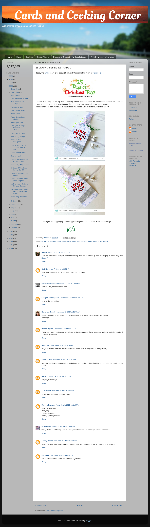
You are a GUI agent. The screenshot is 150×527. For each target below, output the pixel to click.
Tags (90, 241)
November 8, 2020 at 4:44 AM (65, 329)
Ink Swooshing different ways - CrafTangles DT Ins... (19, 191)
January (14, 227)
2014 (11, 248)
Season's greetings (18, 136)
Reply (44, 261)
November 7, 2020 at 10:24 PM (68, 283)
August (14, 207)
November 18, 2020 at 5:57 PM (61, 455)
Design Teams (43, 57)
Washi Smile (15, 114)
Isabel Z (45, 376)
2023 (11, 76)
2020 (11, 86)
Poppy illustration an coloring (18, 118)
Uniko (47, 73)
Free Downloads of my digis (102, 57)
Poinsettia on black (18, 133)
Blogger (88, 521)
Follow (131, 119)
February (14, 224)
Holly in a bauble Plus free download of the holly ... (19, 147)
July (13, 211)
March (13, 221)
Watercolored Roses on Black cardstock (19, 160)
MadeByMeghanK (49, 283)
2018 (11, 235)
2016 (11, 242)
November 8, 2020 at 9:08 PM (63, 391)
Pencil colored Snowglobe (16, 141)
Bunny (44, 252)
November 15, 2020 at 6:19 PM (65, 441)
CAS (69, 241)
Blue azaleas (15, 95)
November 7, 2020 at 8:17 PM (59, 252)
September (15, 204)
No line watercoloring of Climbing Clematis (19, 185)
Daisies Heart (16, 156)
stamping (83, 241)
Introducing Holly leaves (20, 164)
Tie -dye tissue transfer (19, 98)
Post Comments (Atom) (54, 511)
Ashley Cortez (47, 441)
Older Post (117, 505)
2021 (11, 83)
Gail (43, 269)
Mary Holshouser (48, 405)
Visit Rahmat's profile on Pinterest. (134, 163)
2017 (11, 238)
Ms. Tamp (45, 455)
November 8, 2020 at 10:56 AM (61, 345)
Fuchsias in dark (17, 107)
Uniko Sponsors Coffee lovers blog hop (19, 180)
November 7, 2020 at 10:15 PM (57, 269)
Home (9, 57)
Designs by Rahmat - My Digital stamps (69, 57)
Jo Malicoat (46, 391)
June (13, 214)
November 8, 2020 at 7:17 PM (60, 376)
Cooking (29, 57)
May (13, 217)
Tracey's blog (97, 73)
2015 (11, 245)
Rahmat (135, 128)
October (14, 201)
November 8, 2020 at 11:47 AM (64, 360)
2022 (11, 79)
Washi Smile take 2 (18, 110)
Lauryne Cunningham (50, 298)
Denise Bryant (47, 329)
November (15, 92)
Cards (18, 57)
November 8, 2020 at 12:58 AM (68, 312)
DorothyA (45, 345)
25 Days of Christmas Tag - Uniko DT (19, 169)
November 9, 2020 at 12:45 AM (67, 405)
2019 (11, 232)
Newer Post (41, 505)
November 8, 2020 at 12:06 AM (71, 298)
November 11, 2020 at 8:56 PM (63, 427)
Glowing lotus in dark (18, 122)
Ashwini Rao (47, 360)
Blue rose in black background (17, 103)
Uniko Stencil (103, 241)
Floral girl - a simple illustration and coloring (18, 128)
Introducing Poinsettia (19, 197)
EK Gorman (46, 427)
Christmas (75, 241)
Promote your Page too (136, 150)
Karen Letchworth (49, 312)
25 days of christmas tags (51, 241)
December (15, 89)
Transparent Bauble (18, 152)
